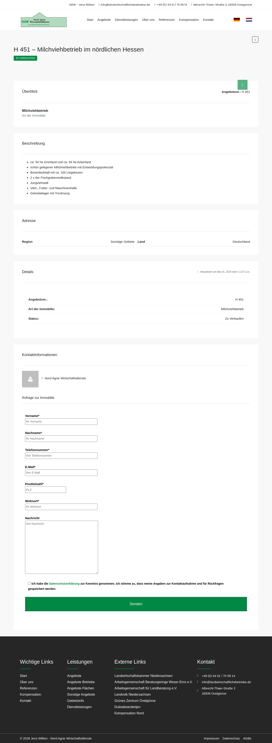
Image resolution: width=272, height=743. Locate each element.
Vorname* (61, 418)
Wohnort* (61, 503)
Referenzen (167, 19)
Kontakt (208, 19)
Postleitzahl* (45, 487)
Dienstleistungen (126, 19)
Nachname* (61, 435)
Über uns (148, 19)
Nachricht (61, 545)
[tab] (243, 85)
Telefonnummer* (61, 452)
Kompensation (189, 19)
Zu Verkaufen (25, 58)
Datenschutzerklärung (64, 583)
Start (90, 19)
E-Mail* (61, 469)
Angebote (104, 19)
